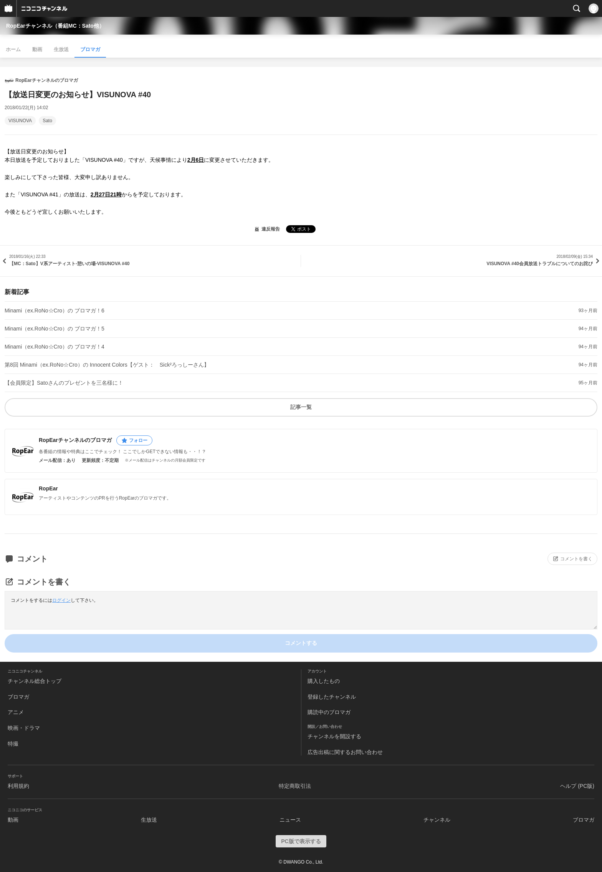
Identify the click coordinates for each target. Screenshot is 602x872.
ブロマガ (90, 49)
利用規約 (18, 786)
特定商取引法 (295, 786)
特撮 (13, 744)
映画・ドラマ (24, 728)
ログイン (61, 600)
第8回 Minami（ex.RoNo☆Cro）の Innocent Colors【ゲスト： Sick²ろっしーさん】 (107, 364)
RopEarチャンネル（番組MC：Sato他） (55, 26)
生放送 (61, 49)
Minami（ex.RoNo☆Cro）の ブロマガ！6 (54, 310)
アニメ (16, 712)
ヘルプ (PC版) (577, 786)
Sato (47, 120)
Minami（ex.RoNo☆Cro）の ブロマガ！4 (54, 346)
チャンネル (436, 820)
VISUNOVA (20, 120)
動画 (37, 49)
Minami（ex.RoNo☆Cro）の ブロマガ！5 (54, 328)
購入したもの (324, 681)
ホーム (13, 49)
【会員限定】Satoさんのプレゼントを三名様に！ (64, 382)
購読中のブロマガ (329, 712)
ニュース (290, 820)
